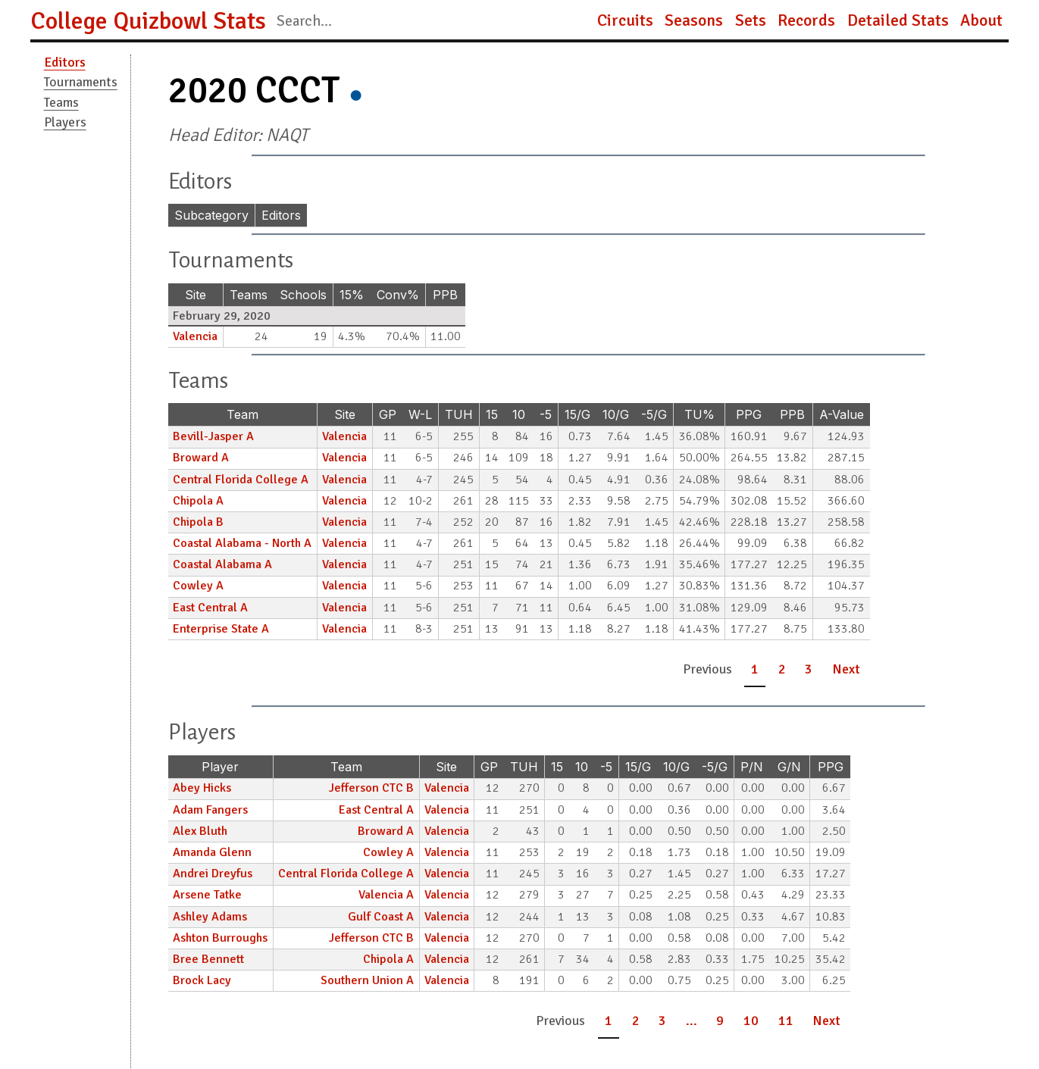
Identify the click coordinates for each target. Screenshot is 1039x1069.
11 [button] (785, 1020)
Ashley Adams (210, 916)
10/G (615, 414)
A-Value (841, 414)
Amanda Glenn (212, 852)
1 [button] (755, 669)
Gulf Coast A (381, 916)
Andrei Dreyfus (212, 873)
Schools (303, 294)
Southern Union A (367, 980)
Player (220, 766)
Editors (65, 62)
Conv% (398, 294)
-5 (546, 414)
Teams (61, 102)
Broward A (201, 457)
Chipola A (198, 500)
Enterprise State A (221, 628)
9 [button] (720, 1020)
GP (387, 414)
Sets (750, 20)
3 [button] (808, 669)
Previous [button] (707, 669)
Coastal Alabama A (222, 564)
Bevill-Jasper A (213, 436)
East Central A (210, 607)
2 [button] (782, 669)
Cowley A (198, 585)
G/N (789, 766)
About (981, 20)
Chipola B (198, 522)
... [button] (691, 1020)
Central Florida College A (240, 479)
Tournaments (80, 81)
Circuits (625, 20)
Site (195, 294)
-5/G (654, 414)
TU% (699, 414)
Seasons (694, 20)
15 (492, 414)
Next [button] (846, 669)
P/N (751, 766)
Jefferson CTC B (371, 787)
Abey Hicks (202, 787)
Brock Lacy (202, 980)
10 (518, 414)
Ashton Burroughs (220, 938)
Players (65, 122)
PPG (749, 414)
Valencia (195, 336)
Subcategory (211, 215)
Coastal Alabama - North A (242, 543)
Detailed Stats (898, 20)
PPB (445, 294)
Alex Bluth (200, 831)
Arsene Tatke (207, 894)
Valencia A (386, 894)
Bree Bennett (208, 959)
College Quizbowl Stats (148, 21)
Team (242, 414)
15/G (577, 414)
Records (806, 20)
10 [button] (751, 1020)
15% (352, 294)
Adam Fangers (210, 809)
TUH (459, 414)
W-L (420, 414)
